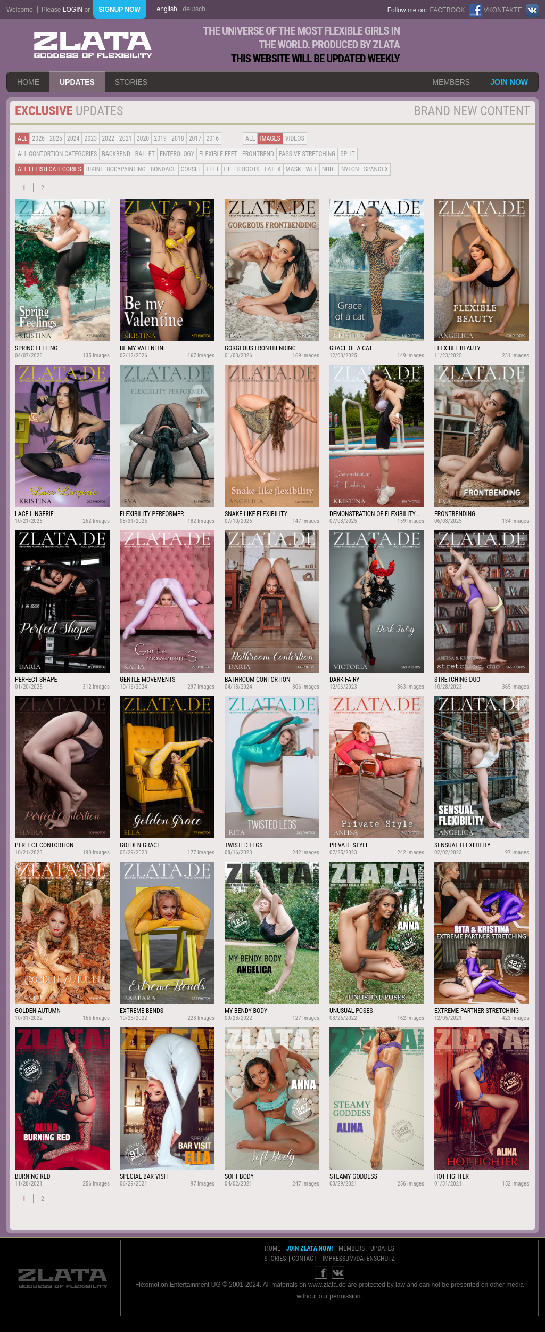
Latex (273, 169)
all (22, 138)
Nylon (350, 169)
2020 (143, 138)
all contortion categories (57, 154)
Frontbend (258, 154)
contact (304, 1258)
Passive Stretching (307, 154)
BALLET (145, 154)
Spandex (376, 169)
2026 (38, 138)
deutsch (194, 9)
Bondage (163, 169)
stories (131, 82)
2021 (125, 138)
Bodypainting (125, 169)
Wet (311, 169)
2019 (160, 138)
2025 (55, 138)
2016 (212, 138)
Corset (191, 169)
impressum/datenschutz (359, 1258)
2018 (177, 138)
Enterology (177, 154)
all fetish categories (49, 169)
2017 (195, 138)
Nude (329, 169)
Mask (293, 169)
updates (77, 82)
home (28, 82)
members (451, 82)
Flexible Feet (218, 154)
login (72, 9)
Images (270, 138)
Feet (212, 169)
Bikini (94, 169)
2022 (108, 138)
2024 (73, 138)
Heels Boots (242, 169)
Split (347, 154)
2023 (90, 138)
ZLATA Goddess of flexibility (93, 45)
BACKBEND (116, 154)
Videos (294, 138)
